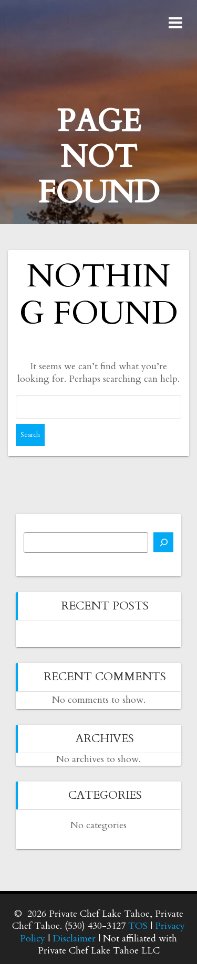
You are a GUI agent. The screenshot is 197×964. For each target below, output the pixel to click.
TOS (138, 926)
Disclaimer (74, 938)
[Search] (163, 542)
